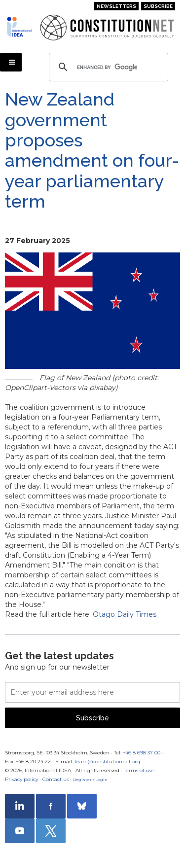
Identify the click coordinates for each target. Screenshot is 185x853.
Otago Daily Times (124, 614)
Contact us (55, 779)
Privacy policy (21, 779)
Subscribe (158, 6)
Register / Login (90, 779)
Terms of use (139, 770)
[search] (107, 67)
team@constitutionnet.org (107, 761)
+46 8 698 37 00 (141, 752)
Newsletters (116, 6)
